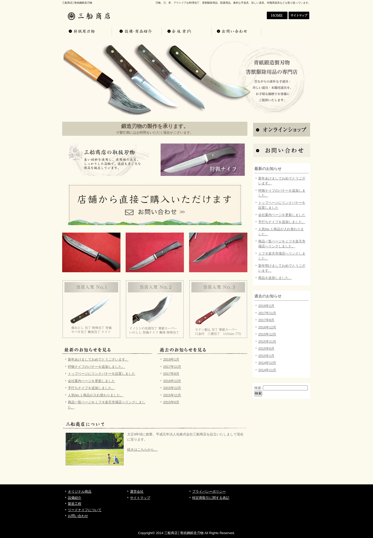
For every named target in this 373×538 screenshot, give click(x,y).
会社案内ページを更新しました (91, 381)
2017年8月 (171, 374)
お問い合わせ (236, 31)
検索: (258, 388)
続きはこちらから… (142, 449)
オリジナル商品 (87, 31)
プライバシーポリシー (209, 491)
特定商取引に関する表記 (210, 498)
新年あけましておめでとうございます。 (98, 359)
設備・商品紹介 (137, 31)
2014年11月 (267, 370)
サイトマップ (299, 15)
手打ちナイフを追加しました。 (91, 388)
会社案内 (277, 15)
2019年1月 (171, 359)
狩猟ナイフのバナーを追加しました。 (96, 367)
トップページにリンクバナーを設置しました (101, 374)
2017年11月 (172, 367)
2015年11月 (172, 395)
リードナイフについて (85, 510)
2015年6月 (171, 402)
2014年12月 (267, 363)
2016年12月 (172, 381)
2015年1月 (266, 356)
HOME (254, 15)
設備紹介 (74, 498)
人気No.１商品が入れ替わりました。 (96, 395)
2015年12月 (172, 388)
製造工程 (74, 504)
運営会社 (137, 491)
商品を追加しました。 (275, 278)
